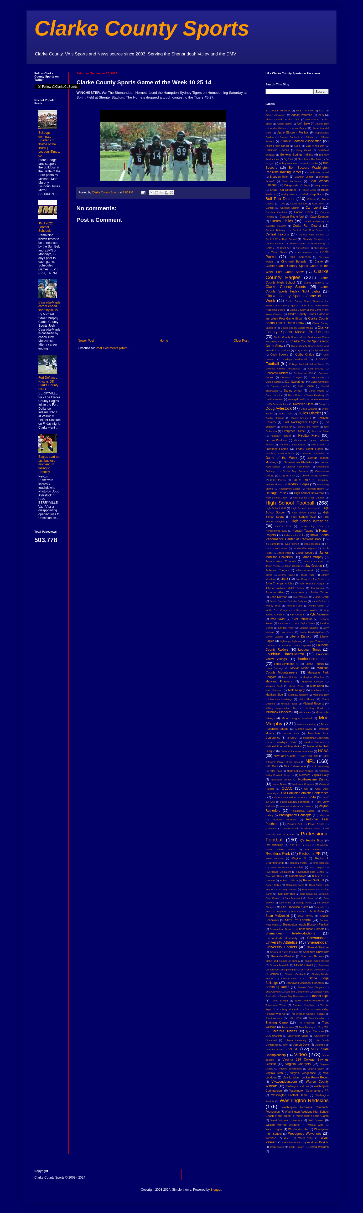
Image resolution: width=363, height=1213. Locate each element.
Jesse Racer (308, 574)
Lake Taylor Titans (304, 623)
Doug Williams (309, 408)
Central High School (311, 234)
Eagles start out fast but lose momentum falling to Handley (49, 464)
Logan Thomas (315, 641)
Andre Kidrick (278, 128)
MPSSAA (292, 737)
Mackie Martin (299, 668)
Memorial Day (321, 694)
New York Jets (309, 755)
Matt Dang (317, 685)
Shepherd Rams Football (284, 951)
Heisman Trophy (315, 488)
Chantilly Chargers (313, 239)
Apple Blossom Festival (292, 132)
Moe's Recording (306, 724)
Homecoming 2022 (276, 530)
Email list (286, 426)
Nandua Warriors (314, 742)
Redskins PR (310, 853)
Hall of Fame (301, 479)
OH (306, 788)
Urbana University (296, 1040)
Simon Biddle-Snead (317, 960)
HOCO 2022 (283, 526)
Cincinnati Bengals (293, 261)
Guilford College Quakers (314, 475)
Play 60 (324, 815)
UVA (285, 1044)
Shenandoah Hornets (310, 929)
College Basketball (295, 359)
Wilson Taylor (274, 1129)
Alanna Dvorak (274, 119)
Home (164, 340)
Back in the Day (315, 145)
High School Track (303, 516)
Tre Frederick (306, 1022)
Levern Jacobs (274, 636)
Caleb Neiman (298, 203)
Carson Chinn (303, 212)
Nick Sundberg (320, 766)
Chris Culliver (321, 247)
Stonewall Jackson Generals (305, 982)
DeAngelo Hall (296, 399)
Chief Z (270, 247)
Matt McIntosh (274, 690)
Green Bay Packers (295, 471)
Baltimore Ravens (277, 150)
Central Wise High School (281, 239)
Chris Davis (279, 252)
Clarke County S (314, 282)
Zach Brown (277, 1146)
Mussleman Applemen (316, 737)
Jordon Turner (319, 592)
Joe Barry (301, 579)
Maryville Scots (274, 686)
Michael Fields (289, 703)
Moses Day (291, 733)
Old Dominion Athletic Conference (305, 793)
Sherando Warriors (282, 956)
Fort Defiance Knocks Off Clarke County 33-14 (48, 383)
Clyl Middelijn (321, 350)
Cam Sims (318, 203)
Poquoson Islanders (284, 819)
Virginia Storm (316, 1068)
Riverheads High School (310, 871)
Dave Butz (294, 395)
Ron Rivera (308, 889)
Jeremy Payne (286, 574)
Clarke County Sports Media (297, 327)
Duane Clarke (285, 413)
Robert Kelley (273, 884)
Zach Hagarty (297, 1146)
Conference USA (303, 373)
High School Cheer (277, 497)
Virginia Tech (274, 1073)
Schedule (319, 907)
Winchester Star (298, 1129)
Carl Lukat (313, 207)
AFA (321, 114)
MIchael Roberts (313, 703)
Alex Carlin (294, 119)
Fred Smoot (318, 444)
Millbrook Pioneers (279, 712)
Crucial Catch (273, 381)
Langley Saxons (308, 627)
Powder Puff (294, 824)
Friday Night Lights (309, 448)
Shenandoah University (281, 938)
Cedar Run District (307, 226)
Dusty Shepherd (301, 418)
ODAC (287, 788)
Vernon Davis (301, 1044)
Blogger (216, 1189)
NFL (310, 761)
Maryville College (312, 681)
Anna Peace (299, 128)
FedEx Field (308, 435)
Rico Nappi (317, 867)
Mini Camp (305, 712)
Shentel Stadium (318, 947)
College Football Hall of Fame (306, 364)
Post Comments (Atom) (112, 348)
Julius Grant (321, 596)
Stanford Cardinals (295, 974)
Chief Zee (285, 247)
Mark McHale (289, 677)
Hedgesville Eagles (289, 488)
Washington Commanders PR (309, 1090)
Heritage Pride (276, 493)
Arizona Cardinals (290, 137)
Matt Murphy (296, 690)
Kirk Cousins (297, 614)
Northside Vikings (281, 779)
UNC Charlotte (274, 1035)
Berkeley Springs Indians (296, 154)
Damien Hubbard (281, 386)
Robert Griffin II (289, 880)
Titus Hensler (316, 1018)
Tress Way (288, 1027)
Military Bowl (314, 708)
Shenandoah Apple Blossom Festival (305, 924)
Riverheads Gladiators (278, 871)
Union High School (298, 1035)
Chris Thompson (299, 257)
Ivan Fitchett (292, 543)
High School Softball (304, 512)
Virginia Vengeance (303, 1073)
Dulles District (309, 413)
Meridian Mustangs (281, 699)
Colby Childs (304, 354)
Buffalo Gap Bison (312, 194)
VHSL (293, 1049)
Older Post (241, 340)
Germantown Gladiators (299, 462)
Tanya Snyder (279, 1000)
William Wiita (315, 1124)
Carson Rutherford (292, 216)
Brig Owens (322, 185)
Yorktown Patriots (318, 1142)
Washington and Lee (297, 1086)
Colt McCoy (315, 368)
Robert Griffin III (313, 880)
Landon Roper (286, 627)
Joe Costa (318, 579)
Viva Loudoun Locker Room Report (306, 1077)
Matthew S (317, 690)
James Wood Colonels (281, 561)
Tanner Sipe (320, 996)
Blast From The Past (309, 159)
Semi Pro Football (298, 920)
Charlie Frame (296, 243)
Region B (299, 858)
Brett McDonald (292, 181)
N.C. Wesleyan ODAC (283, 742)
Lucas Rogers (314, 663)
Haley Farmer (278, 480)
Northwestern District (313, 779)
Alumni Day (322, 123)
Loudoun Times (309, 649)
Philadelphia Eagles (302, 810)
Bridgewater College (297, 185)
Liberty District (300, 636)
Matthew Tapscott (298, 694)
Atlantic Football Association (301, 141)
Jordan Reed (298, 592)
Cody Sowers (279, 354)
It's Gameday (273, 543)
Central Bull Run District (308, 230)
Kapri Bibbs (318, 601)
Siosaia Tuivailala (279, 965)
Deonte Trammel (319, 399)
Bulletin (311, 199)
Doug (322, 404)
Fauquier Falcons (281, 435)
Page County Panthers (295, 801)
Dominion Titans (303, 403)
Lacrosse (283, 623)
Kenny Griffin (316, 605)
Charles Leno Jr (275, 243)
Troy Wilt (323, 1027)
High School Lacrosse (304, 508)
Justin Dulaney (299, 601)
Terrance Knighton (303, 1005)
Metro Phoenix (307, 699)
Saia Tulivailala (308, 893)
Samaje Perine (303, 902)
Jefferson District (305, 570)
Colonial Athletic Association (283, 368)
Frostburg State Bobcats (280, 453)
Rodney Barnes (288, 889)
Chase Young (317, 243)
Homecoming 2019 (311, 526)
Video (300, 1054)
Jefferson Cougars (277, 570)
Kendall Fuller (295, 605)
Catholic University (313, 221)
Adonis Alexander (276, 115)
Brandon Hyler (279, 176)
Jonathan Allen (275, 592)
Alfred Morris (284, 123)
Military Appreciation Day (282, 708)
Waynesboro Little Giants (312, 1115)
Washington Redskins (304, 1100)
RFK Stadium (321, 862)
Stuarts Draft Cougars (311, 987)
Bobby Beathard (288, 163)
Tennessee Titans (276, 1005)
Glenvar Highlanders (298, 466)
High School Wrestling (310, 521)
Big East (288, 159)
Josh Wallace (300, 596)
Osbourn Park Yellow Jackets (288, 797)
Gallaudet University (312, 453)
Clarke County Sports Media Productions (297, 329)
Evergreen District (293, 431)
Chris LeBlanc (303, 252)
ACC (321, 110)
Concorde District (277, 372)
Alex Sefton (311, 119)
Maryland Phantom (313, 677)
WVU (287, 1137)
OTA (313, 797)
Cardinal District (289, 207)
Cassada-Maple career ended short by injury (49, 306)
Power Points (316, 824)
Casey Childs (281, 221)
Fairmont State (320, 431)
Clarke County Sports (141, 28)
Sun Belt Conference (297, 991)
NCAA (323, 751)
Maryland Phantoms (279, 681)
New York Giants (284, 755)
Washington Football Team (289, 1095)
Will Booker (315, 1120)
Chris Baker (302, 247)
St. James (272, 973)
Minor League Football (297, 718)
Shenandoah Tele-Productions (290, 933)
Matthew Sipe (274, 694)
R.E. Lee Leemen (300, 845)
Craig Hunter (316, 377)
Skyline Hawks (303, 965)
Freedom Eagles (277, 448)
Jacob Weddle (305, 552)
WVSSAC (271, 1138)
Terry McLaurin (290, 1009)
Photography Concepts (295, 815)
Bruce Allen (309, 189)
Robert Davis (297, 875)
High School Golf (276, 508)
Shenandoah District (281, 929)
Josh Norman (278, 596)
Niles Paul (276, 770)
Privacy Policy (312, 828)
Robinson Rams (295, 884)
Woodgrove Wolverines (304, 1133)
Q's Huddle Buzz (311, 840)
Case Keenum (319, 216)
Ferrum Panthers (276, 440)
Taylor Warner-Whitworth (309, 1000)
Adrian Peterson (301, 114)
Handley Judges (298, 484)
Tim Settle (295, 1018)
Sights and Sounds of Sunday (283, 960)
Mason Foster (297, 686)
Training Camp (277, 1022)
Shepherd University (316, 951)
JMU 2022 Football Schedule (45, 227)
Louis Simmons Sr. (286, 663)
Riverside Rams (275, 876)
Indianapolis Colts (294, 535)
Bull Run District (280, 199)
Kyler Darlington (302, 618)
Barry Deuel (303, 150)
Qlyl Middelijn (274, 844)
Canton (270, 207)
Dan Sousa (306, 386)
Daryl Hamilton (274, 395)
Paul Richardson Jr (291, 806)
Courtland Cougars (292, 377)
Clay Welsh (301, 350)
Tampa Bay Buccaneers (293, 996)
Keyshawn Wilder (306, 610)
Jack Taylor (281, 548)
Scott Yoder (316, 911)
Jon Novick (317, 588)
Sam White (285, 902)
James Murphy (312, 557)
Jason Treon (273, 565)
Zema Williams (319, 1146)
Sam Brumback (293, 898)
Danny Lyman (293, 390)
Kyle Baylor (278, 618)
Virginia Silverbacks (290, 1068)
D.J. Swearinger (295, 381)
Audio (297, 145)
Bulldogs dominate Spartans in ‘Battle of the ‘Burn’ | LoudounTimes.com (49, 144)
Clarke (318, 261)
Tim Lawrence (274, 1018)
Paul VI (310, 806)
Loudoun (270, 645)
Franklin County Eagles (292, 444)
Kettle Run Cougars (278, 610)
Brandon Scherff (304, 176)
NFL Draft (272, 766)
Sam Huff (313, 898)
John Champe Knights (280, 583)
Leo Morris (287, 632)
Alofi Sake (303, 123)
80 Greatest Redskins (278, 110)
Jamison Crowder (313, 561)
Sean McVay (305, 915)
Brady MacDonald (319, 172)
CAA (282, 203)
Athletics (310, 137)
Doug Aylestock (279, 408)
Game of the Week (281, 458)
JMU (284, 579)
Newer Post (86, 340)
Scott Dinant (297, 911)
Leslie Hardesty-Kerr (312, 632)
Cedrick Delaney (276, 230)
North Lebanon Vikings (300, 770)
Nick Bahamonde (295, 766)
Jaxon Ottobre (292, 565)
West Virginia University (286, 1120)
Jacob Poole (284, 552)
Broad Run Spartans (283, 189)
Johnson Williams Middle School (285, 588)
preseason (271, 828)
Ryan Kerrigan (286, 893)
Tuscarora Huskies (283, 1031)
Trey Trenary (306, 1027)
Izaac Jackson (312, 543)
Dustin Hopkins (275, 418)
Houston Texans (303, 530)
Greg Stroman (287, 475)
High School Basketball (309, 493)
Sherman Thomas (312, 956)
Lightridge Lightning (291, 641)
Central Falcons (277, 234)
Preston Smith (290, 828)
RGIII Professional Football (287, 867)
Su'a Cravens (273, 991)
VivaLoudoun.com (284, 1081)
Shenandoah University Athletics (297, 940)
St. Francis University (312, 969)
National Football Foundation (284, 746)
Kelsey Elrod (273, 605)
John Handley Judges (312, 583)
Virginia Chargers (298, 1064)
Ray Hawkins (313, 849)
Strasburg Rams (277, 987)
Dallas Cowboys (319, 381)
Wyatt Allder (305, 1138)
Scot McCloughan (276, 911)
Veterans (320, 1044)
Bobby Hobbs (310, 163)
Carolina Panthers (276, 212)
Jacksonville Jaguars (305, 548)
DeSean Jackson (279, 404)
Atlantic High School (277, 145)
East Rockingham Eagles (300, 422)
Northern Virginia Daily (314, 775)
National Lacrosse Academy (297, 751)
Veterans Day (274, 1049)
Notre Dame (280, 784)
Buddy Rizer (288, 194)
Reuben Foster (298, 862)
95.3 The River (305, 110)
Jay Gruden (313, 566)
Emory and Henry (308, 426)
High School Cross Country (308, 497)
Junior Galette (278, 601)
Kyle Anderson (319, 614)
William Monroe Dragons (282, 1124)
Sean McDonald (277, 916)
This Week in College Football (308, 1013)
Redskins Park (278, 853)
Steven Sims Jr (291, 978)
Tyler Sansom (315, 1031)
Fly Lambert (300, 440)
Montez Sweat (304, 728)
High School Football (290, 503)
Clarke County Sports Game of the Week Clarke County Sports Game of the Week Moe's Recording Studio (297, 305)
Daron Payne (316, 390)
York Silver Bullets (291, 1142)
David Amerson (274, 399)
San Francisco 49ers (294, 906)
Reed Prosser (274, 858)
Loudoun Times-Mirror (285, 654)
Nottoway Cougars (303, 784)
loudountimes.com (313, 659)
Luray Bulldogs (274, 668)
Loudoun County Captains (296, 645)
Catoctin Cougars (276, 225)
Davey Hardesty (315, 395)
